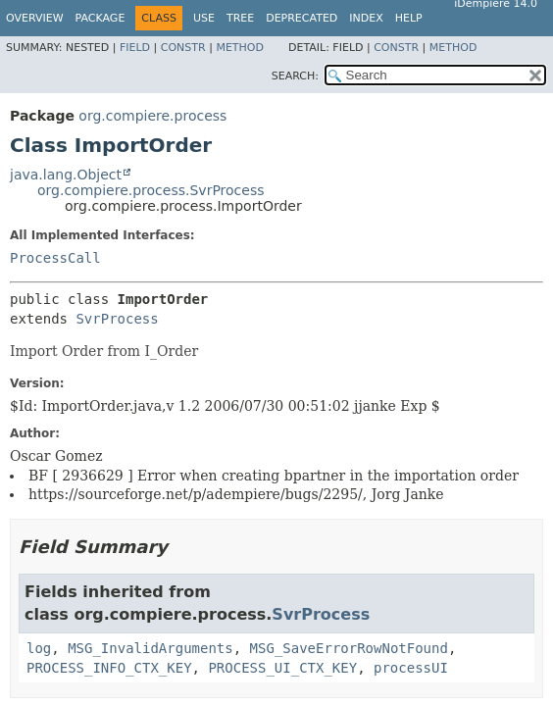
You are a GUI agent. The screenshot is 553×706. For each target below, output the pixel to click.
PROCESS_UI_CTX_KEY (282, 668)
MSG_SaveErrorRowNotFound (349, 648)
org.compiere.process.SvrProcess (151, 190)
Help (409, 18)
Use (204, 18)
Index (365, 18)
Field (135, 47)
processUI (411, 668)
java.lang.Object (66, 174)
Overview (35, 18)
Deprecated (301, 18)
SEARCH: (295, 76)
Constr (183, 47)
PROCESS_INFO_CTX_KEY (109, 668)
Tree (240, 18)
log (38, 648)
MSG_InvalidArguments (150, 648)
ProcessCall (55, 258)
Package (100, 18)
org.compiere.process (152, 116)
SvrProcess (116, 319)
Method (240, 47)
